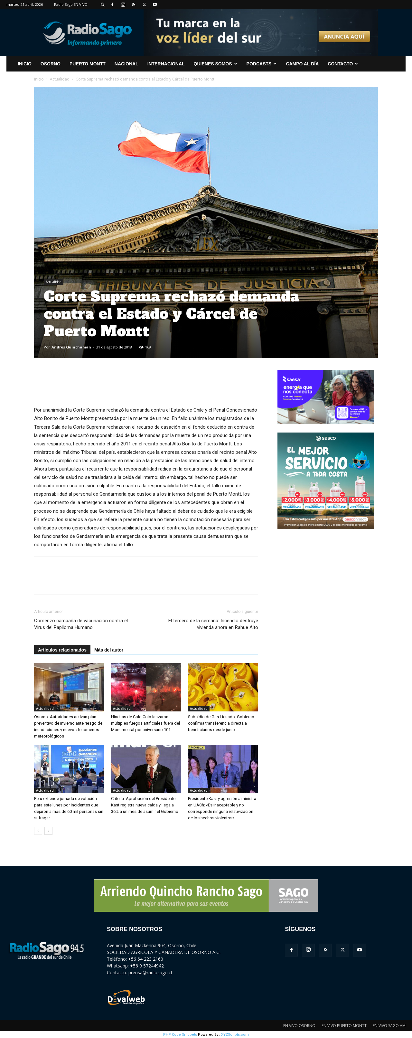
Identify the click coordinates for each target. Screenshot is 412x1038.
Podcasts (262, 63)
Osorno (51, 63)
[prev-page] (38, 831)
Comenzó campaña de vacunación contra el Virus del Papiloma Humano (81, 624)
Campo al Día (302, 63)
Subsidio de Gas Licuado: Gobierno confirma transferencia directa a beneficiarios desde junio (221, 723)
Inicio (39, 79)
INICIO (25, 63)
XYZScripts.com (235, 1035)
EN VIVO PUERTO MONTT (344, 1025)
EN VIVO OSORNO (299, 1025)
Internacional (166, 63)
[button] (103, 4)
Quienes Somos (215, 63)
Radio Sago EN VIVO (71, 4)
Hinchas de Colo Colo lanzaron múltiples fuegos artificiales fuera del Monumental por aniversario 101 (145, 723)
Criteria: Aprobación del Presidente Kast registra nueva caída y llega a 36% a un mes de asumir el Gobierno (144, 805)
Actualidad (60, 79)
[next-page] (48, 831)
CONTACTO (343, 63)
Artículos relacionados (62, 649)
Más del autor (108, 649)
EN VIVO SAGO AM (389, 1025)
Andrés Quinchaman (71, 347)
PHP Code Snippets (180, 1035)
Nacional (126, 63)
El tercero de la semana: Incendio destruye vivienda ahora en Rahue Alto (213, 624)
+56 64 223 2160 (145, 959)
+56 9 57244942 (147, 966)
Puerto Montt (88, 63)
